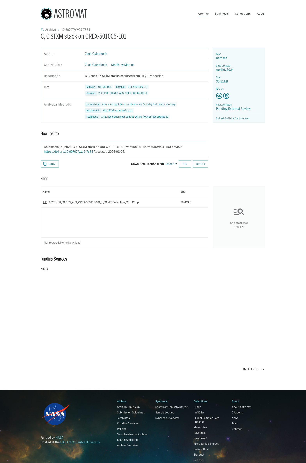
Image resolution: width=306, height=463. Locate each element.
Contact (237, 428)
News (235, 418)
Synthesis (222, 13)
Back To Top (253, 369)
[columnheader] (110, 191)
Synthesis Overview (167, 418)
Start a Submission (128, 407)
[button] (132, 87)
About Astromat (241, 407)
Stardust (199, 454)
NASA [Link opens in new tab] (60, 437)
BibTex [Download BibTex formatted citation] (200, 164)
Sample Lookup (164, 412)
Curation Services (128, 423)
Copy (50, 164)
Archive (203, 13)
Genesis (199, 460)
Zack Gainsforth (96, 53)
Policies (121, 428)
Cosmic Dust (201, 449)
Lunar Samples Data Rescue (207, 419)
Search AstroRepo (128, 439)
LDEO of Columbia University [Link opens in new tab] (80, 442)
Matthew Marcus (122, 65)
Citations (237, 412)
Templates (123, 418)
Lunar (197, 407)
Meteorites (200, 427)
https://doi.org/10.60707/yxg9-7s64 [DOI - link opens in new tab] (68, 151)
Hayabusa (199, 432)
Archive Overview (127, 445)
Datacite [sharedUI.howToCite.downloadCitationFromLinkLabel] (170, 164)
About (261, 13)
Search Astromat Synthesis (172, 407)
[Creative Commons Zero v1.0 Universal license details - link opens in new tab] (239, 96)
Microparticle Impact (206, 443)
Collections (243, 13)
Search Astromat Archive (132, 434)
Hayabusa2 (200, 438)
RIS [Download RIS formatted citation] (185, 164)
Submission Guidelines (131, 412)
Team (235, 423)
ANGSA (199, 412)
